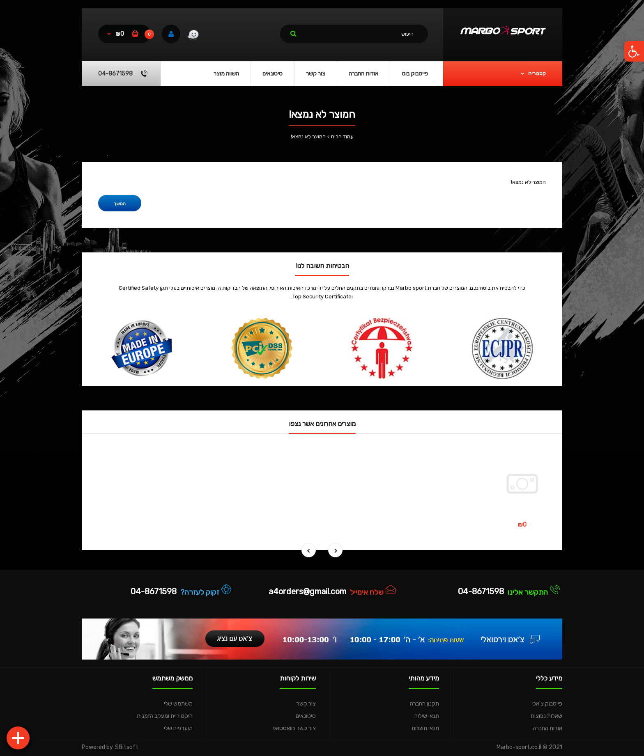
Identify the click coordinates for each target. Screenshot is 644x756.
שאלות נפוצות (546, 715)
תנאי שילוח (426, 715)
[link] (193, 36)
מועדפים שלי (178, 728)
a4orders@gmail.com (307, 591)
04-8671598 (481, 591)
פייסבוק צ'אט (547, 703)
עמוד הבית (342, 136)
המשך (120, 203)
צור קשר (306, 703)
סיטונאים (306, 715)
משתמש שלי (178, 703)
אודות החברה (547, 728)
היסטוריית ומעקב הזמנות (165, 715)
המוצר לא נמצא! (308, 136)
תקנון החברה (424, 703)
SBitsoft (126, 747)
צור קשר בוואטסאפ (294, 728)
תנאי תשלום (425, 728)
